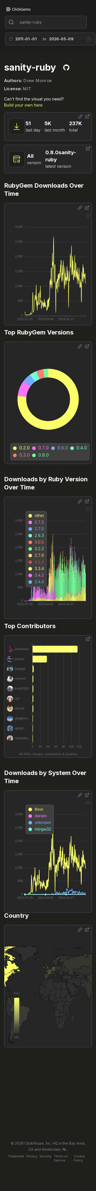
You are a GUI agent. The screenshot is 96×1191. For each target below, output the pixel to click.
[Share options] (80, 116)
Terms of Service (61, 1158)
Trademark (16, 1156)
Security (45, 1156)
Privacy (31, 1156)
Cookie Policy (79, 1158)
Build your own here (23, 105)
